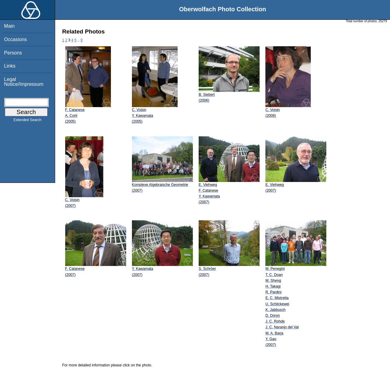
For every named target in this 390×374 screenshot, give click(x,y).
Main (9, 26)
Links (9, 65)
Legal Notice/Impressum (23, 82)
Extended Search (27, 121)
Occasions (15, 39)
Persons (13, 52)
